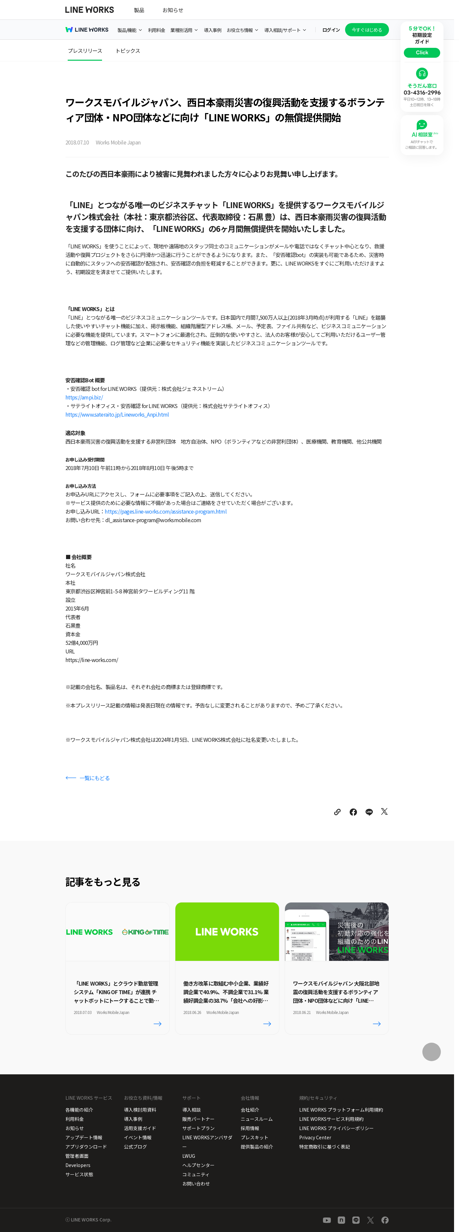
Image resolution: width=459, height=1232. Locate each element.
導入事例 (212, 30)
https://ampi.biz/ (84, 397)
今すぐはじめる (367, 29)
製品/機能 (127, 30)
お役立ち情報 (240, 30)
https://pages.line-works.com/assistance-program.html (165, 511)
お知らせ (173, 10)
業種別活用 (181, 30)
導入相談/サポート (282, 30)
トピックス (127, 50)
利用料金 (156, 30)
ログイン (331, 29)
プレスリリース (85, 50)
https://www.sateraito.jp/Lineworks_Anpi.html (117, 414)
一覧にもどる (95, 778)
